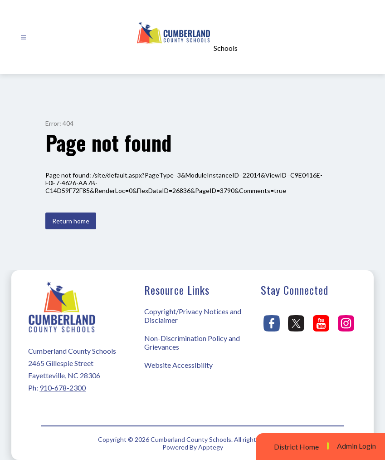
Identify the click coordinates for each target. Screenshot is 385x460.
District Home (296, 446)
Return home (70, 221)
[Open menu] (23, 37)
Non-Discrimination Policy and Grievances (192, 342)
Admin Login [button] (356, 446)
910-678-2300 (62, 387)
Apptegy (210, 447)
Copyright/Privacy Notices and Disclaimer (192, 315)
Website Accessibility (178, 365)
